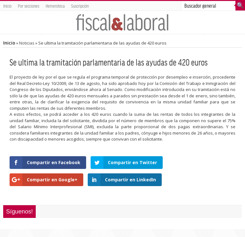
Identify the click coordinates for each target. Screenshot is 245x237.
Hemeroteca (55, 5)
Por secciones (28, 5)
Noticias (26, 43)
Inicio (7, 5)
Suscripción (80, 5)
